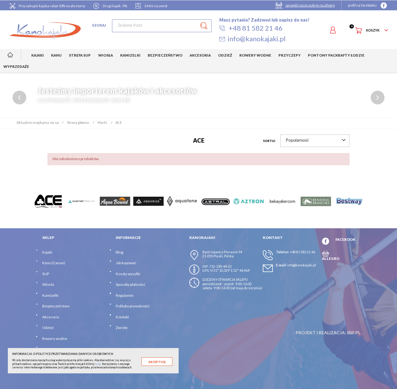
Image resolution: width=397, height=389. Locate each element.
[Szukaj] (161, 25)
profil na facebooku (362, 5)
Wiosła (48, 284)
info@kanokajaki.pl (301, 265)
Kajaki (47, 252)
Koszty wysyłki (128, 273)
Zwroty (122, 327)
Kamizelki (50, 295)
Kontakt (122, 317)
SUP (45, 273)
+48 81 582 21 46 (302, 252)
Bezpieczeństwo (55, 306)
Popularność (315, 140)
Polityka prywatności (133, 306)
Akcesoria (50, 317)
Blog (119, 252)
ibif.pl (353, 332)
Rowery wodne (54, 338)
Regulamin (125, 295)
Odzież (47, 327)
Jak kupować (126, 262)
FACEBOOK (345, 239)
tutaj (98, 364)
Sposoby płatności (130, 284)
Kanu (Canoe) (53, 262)
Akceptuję (156, 362)
